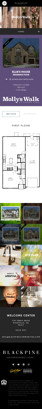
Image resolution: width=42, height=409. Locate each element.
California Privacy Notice (24, 402)
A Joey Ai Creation (13, 405)
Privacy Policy (12, 402)
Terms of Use (35, 402)
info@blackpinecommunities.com (21, 337)
